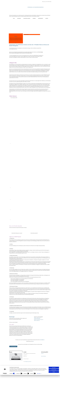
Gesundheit (19, 18)
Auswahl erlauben (53, 199)
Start (14, 18)
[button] (13, 346)
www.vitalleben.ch (42, 339)
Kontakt (46, 18)
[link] (16, 354)
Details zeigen (39, 203)
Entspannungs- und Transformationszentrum (36, 7)
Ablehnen (54, 201)
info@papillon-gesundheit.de (28, 361)
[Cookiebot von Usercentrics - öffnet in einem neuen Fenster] (5, 203)
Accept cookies (16, 359)
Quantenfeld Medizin (26, 18)
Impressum (42, 353)
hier (33, 341)
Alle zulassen (54, 197)
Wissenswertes (40, 18)
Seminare (34, 18)
